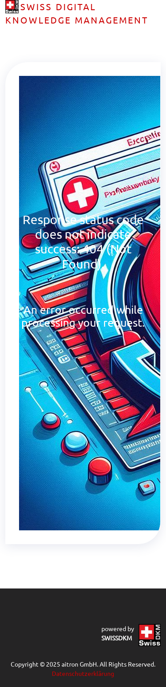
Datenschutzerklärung (83, 673)
